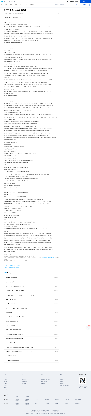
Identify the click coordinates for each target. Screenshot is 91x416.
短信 (36, 403)
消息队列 (47, 395)
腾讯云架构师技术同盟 (45, 379)
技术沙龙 (5, 381)
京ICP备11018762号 (49, 413)
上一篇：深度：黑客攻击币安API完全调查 (12, 265)
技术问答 (5, 379)
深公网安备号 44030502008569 (58, 411)
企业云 (36, 399)
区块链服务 (37, 395)
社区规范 (61, 377)
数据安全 (17, 403)
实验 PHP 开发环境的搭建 (11, 277)
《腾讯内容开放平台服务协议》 (48, 257)
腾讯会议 (27, 399)
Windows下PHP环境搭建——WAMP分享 (15, 286)
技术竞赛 (24, 383)
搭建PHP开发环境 (10, 282)
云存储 (16, 396)
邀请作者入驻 (25, 379)
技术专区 (5, 389)
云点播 (56, 403)
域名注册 (17, 395)
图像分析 (67, 399)
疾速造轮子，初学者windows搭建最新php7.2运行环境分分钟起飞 (20, 347)
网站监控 (17, 404)
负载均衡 (27, 403)
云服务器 (27, 395)
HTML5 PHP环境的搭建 (11, 303)
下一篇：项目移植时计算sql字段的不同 (11, 267)
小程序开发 (77, 403)
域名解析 (77, 395)
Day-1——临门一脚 (10, 325)
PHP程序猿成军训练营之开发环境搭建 (14, 338)
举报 (57, 13)
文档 (67, 1)
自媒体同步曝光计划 (26, 377)
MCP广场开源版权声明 (64, 385)
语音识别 (27, 400)
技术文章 (5, 377)
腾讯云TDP (43, 383)
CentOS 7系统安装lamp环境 (12, 321)
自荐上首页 (24, 381)
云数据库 (67, 395)
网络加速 (57, 395)
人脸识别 (17, 399)
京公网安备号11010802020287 (59, 413)
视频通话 (57, 399)
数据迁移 (27, 404)
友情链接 (61, 383)
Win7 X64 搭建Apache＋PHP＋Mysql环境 (15, 316)
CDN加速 (47, 399)
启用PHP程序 (9, 312)
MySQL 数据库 (78, 399)
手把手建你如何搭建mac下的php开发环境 (15, 334)
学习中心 (5, 385)
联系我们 (61, 381)
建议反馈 (72, 1)
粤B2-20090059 (50, 411)
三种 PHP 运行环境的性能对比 (12, 360)
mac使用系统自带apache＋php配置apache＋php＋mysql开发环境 (20, 295)
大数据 (66, 403)
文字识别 (47, 403)
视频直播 (27, 396)
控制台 (76, 1)
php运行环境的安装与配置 (12, 299)
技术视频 (5, 383)
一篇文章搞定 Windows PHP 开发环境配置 (15, 290)
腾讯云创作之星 (44, 381)
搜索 (76, 4)
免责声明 (61, 379)
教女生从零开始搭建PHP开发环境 (13, 329)
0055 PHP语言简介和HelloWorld (13, 342)
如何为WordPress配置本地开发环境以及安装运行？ (17, 308)
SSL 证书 (17, 400)
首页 (2, 4)
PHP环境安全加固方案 (11, 356)
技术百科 (5, 387)
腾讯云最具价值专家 (45, 377)
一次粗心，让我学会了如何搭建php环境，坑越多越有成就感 (19, 351)
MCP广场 (32, 4)
